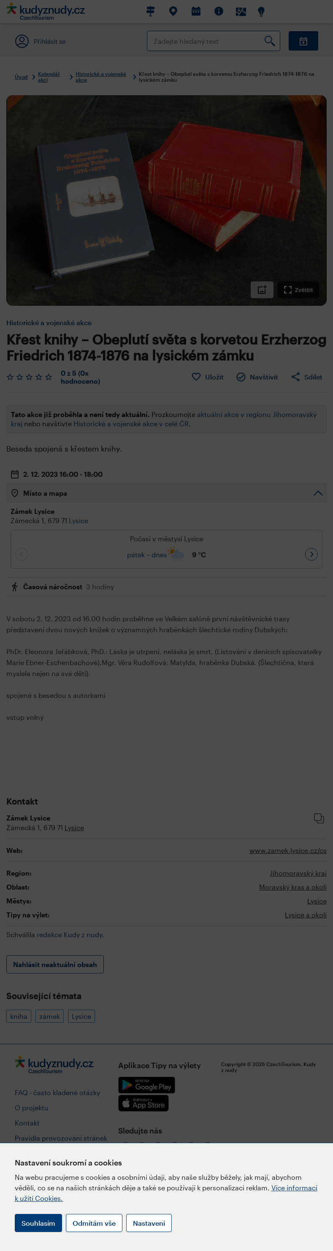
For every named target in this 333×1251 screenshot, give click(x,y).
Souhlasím (38, 1223)
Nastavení (149, 1223)
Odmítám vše (94, 1223)
